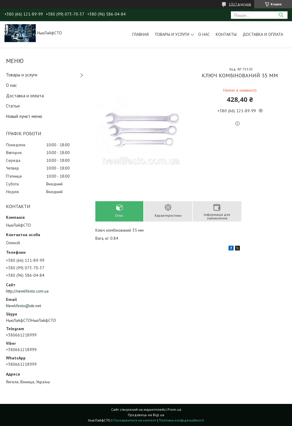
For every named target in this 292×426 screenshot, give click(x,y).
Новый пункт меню (24, 116)
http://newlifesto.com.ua (27, 291)
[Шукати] (281, 15)
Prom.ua (174, 409)
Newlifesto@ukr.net (23, 305)
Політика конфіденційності (181, 420)
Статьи (13, 106)
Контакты (226, 34)
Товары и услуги (172, 34)
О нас (204, 34)
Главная (140, 34)
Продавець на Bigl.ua (146, 415)
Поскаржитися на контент (134, 420)
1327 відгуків (240, 4)
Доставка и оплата (263, 34)
